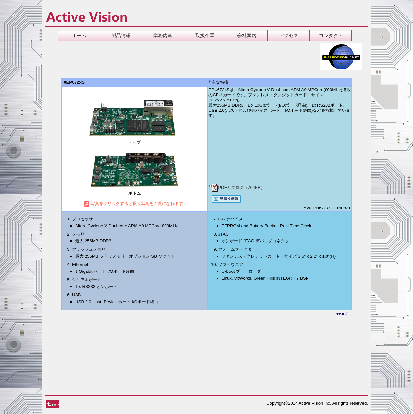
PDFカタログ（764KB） (236, 187)
